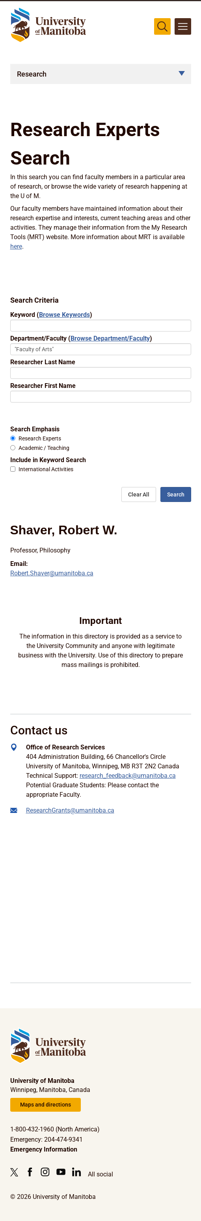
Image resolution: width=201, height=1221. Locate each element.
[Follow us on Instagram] (45, 1172)
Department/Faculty (81, 338)
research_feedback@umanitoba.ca (128, 775)
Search (175, 494)
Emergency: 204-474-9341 (46, 1139)
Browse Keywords (64, 314)
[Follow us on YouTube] (61, 1172)
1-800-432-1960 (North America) (55, 1129)
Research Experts (40, 438)
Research (32, 74)
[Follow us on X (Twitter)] (16, 1172)
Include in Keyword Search (48, 460)
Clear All (138, 494)
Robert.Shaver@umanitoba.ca (51, 573)
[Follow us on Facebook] (30, 1172)
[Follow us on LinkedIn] (77, 1172)
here (16, 246)
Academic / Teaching (44, 448)
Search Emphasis (35, 429)
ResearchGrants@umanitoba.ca (70, 810)
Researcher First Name (43, 386)
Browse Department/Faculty (110, 338)
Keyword (51, 314)
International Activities (46, 469)
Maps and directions (45, 1104)
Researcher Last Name (42, 362)
